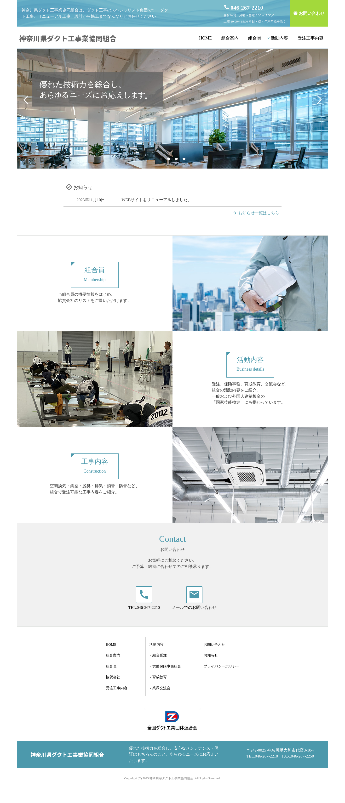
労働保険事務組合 (166, 666)
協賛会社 (113, 677)
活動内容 (279, 38)
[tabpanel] (172, 109)
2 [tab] (169, 159)
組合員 (254, 38)
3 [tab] (177, 159)
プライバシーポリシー (222, 666)
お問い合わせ (312, 13)
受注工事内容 (310, 38)
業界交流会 (161, 688)
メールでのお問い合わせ (194, 607)
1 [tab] (161, 159)
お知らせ (211, 655)
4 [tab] (184, 159)
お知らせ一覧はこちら (258, 213)
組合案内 (230, 38)
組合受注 (159, 655)
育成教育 (159, 677)
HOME (205, 38)
